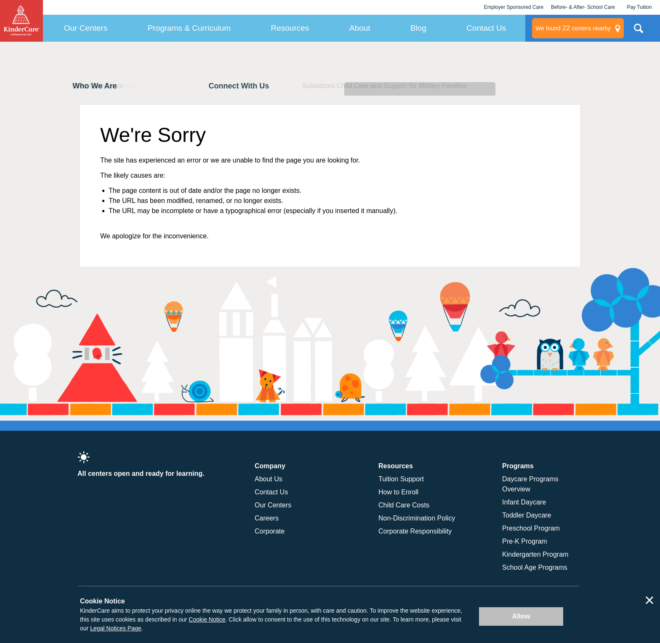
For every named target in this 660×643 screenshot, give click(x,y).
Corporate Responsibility (415, 531)
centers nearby (573, 28)
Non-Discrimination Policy (416, 518)
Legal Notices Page (115, 628)
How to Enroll (398, 492)
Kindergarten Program (535, 554)
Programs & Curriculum (189, 28)
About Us (268, 479)
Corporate (270, 531)
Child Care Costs (403, 505)
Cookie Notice (207, 619)
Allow (521, 616)
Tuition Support (401, 479)
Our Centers (85, 28)
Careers (267, 518)
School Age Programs (534, 567)
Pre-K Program (524, 541)
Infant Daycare (524, 502)
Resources (290, 28)
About (359, 28)
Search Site (638, 31)
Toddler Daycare (526, 515)
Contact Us (486, 28)
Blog (418, 28)
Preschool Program (531, 528)
